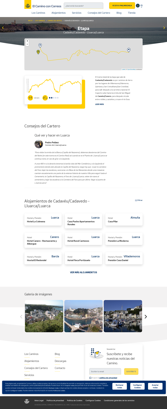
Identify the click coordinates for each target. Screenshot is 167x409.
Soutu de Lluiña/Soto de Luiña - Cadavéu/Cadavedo (3, 28)
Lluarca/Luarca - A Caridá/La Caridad (164, 28)
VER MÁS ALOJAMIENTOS (83, 272)
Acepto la (104, 378)
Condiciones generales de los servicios (119, 400)
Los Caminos (38, 12)
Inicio (30, 21)
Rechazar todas (119, 386)
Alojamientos (59, 12)
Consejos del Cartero (99, 12)
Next (146, 317)
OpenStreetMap (131, 69)
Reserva (122, 5)
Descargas (60, 360)
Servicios (76, 12)
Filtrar (139, 200)
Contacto (60, 368)
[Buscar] (83, 6)
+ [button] (27, 41)
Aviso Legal (39, 400)
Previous (21, 317)
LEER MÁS (99, 104)
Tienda (131, 12)
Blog (119, 12)
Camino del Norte (55, 21)
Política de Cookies (74, 400)
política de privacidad (108, 378)
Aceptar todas (155, 386)
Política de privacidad (55, 400)
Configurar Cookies (93, 400)
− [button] (27, 44)
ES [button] (141, 5)
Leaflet (123, 69)
